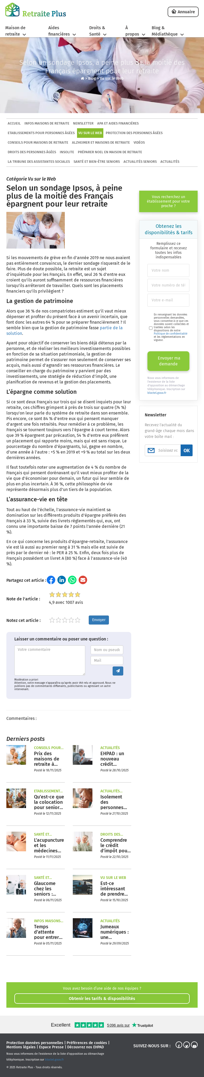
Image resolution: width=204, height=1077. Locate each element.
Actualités (169, 162)
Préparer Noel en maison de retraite (110, 152)
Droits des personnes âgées (32, 152)
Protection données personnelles (34, 1043)
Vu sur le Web (112, 78)
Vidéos (139, 142)
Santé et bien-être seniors (97, 162)
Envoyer (98, 620)
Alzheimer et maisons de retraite (101, 142)
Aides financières (59, 31)
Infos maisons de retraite (46, 123)
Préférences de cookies (87, 1043)
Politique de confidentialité (170, 333)
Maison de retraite (15, 31)
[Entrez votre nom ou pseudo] (107, 649)
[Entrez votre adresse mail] (107, 660)
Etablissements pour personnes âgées (41, 133)
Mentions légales (21, 1047)
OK (187, 451)
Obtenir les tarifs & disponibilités (102, 998)
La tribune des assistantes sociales (39, 162)
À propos (132, 31)
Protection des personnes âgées (134, 133)
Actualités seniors (140, 162)
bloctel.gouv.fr (156, 393)
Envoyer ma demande (169, 361)
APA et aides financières (118, 123)
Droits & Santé (97, 31)
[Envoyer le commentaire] (118, 671)
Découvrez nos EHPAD (85, 1047)
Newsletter (83, 123)
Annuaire (186, 11)
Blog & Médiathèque (165, 31)
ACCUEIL (14, 123)
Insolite (67, 152)
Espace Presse (51, 1047)
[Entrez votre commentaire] (49, 660)
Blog (92, 78)
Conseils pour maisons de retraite (38, 142)
